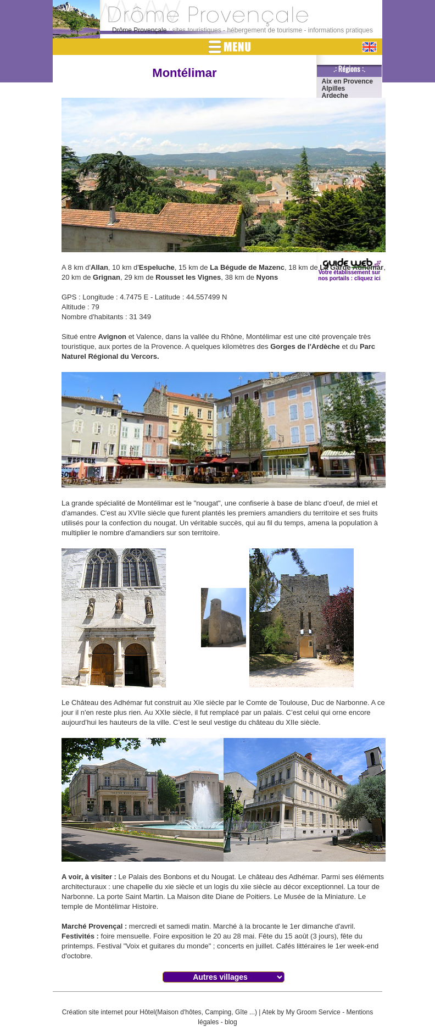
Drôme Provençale (139, 30)
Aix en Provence (347, 81)
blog (231, 1022)
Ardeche (335, 95)
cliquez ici (367, 278)
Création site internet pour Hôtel (108, 1012)
